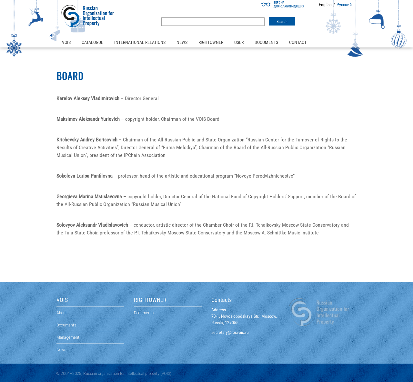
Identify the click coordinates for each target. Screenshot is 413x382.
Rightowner (210, 42)
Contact (298, 42)
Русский (344, 4)
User (239, 42)
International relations (140, 42)
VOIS (66, 42)
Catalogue (92, 42)
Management (67, 337)
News (181, 42)
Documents (266, 42)
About (61, 312)
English (325, 4)
